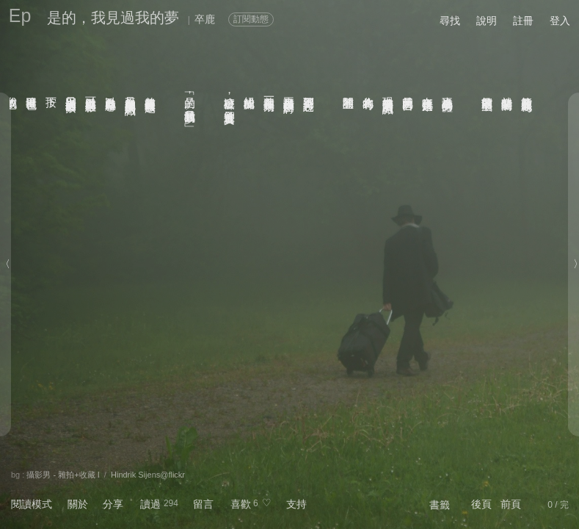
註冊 (523, 20)
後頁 (481, 504)
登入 (560, 20)
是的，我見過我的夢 (113, 18)
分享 (113, 504)
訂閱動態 (251, 19)
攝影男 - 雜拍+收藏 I (62, 474)
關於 (78, 504)
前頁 (510, 504)
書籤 (439, 505)
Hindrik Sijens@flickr (148, 474)
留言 (203, 504)
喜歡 (240, 504)
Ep (20, 15)
